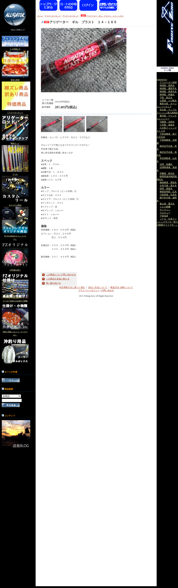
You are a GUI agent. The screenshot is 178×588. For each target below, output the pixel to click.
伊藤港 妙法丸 (167, 173)
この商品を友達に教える (57, 279)
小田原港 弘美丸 (168, 194)
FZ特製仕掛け (15, 270)
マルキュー (165, 213)
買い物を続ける (53, 283)
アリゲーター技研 (168, 82)
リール (15, 174)
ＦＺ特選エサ (15, 49)
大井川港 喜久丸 (168, 185)
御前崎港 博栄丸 (168, 182)
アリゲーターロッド (15, 112)
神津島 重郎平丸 (168, 88)
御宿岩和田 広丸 (168, 191)
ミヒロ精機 (165, 207)
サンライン (165, 210)
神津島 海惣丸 (167, 85)
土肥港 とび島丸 (168, 100)
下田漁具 (164, 216)
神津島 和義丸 (167, 94)
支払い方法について (97, 287)
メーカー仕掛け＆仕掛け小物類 (15, 301)
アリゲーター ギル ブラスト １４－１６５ (102, 16)
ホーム (40, 16)
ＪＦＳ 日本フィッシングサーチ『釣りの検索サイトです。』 (167, 222)
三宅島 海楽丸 (167, 125)
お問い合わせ (107, 290)
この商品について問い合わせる (61, 274)
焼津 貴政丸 (166, 188)
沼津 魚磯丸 (166, 164)
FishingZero (162, 79)
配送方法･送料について (122, 287)
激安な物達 (15, 80)
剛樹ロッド (15, 143)
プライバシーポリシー (89, 290)
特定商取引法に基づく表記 (72, 287)
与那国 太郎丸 (167, 122)
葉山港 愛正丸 (167, 203)
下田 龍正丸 (166, 97)
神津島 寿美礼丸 (168, 91)
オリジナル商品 (15, 205)
